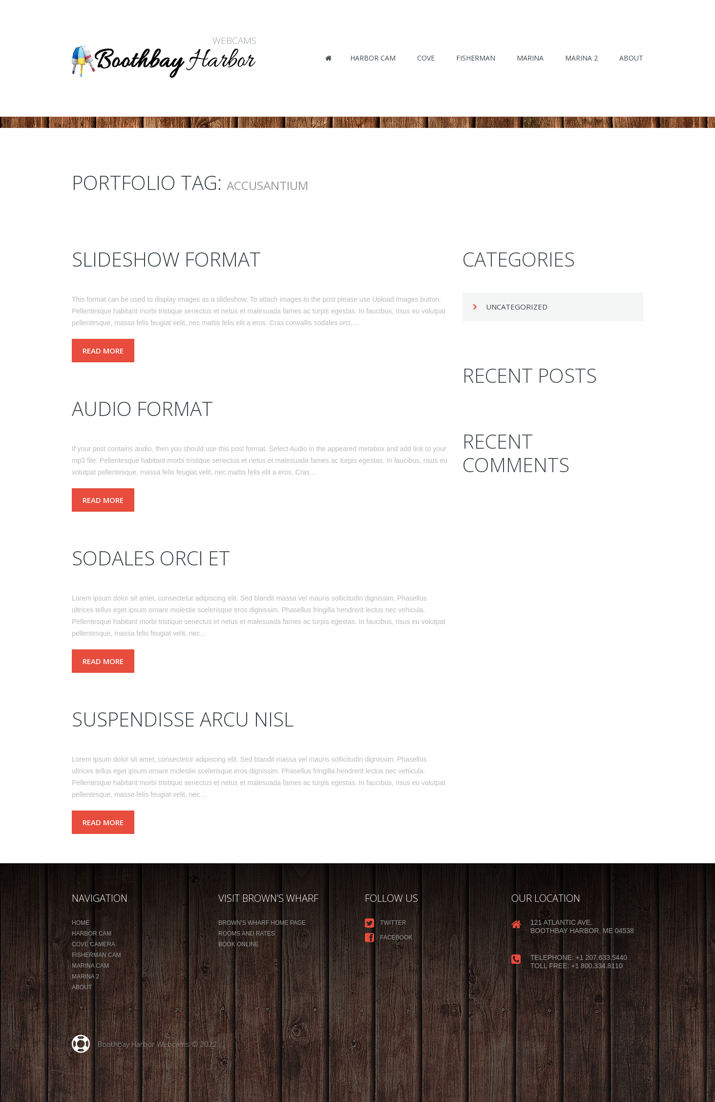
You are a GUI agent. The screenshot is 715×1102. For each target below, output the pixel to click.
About (82, 987)
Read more (103, 350)
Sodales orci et (151, 557)
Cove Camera (93, 944)
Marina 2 (85, 976)
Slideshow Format (166, 259)
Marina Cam (90, 965)
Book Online (238, 944)
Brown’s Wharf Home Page (262, 922)
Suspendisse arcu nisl (183, 719)
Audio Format (142, 408)
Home (80, 922)
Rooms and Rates (246, 933)
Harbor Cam (91, 933)
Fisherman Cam (96, 955)
